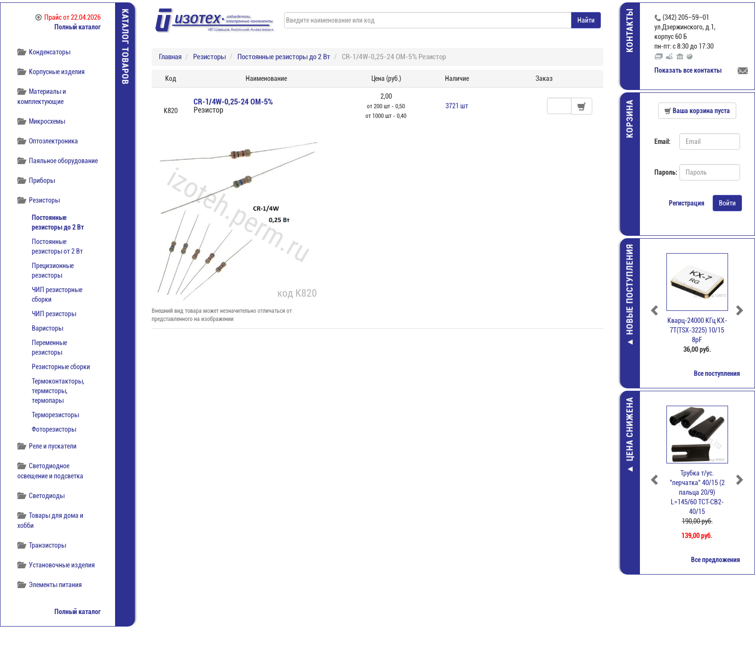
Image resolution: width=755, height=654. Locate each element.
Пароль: (663, 172)
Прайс (68, 17)
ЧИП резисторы (54, 314)
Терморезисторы (55, 415)
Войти (727, 203)
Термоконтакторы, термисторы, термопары (58, 390)
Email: (662, 141)
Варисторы (47, 328)
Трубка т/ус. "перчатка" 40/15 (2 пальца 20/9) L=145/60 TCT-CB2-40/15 (697, 492)
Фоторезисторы (54, 429)
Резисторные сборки (61, 367)
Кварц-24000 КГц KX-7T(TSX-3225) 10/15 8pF (697, 330)
